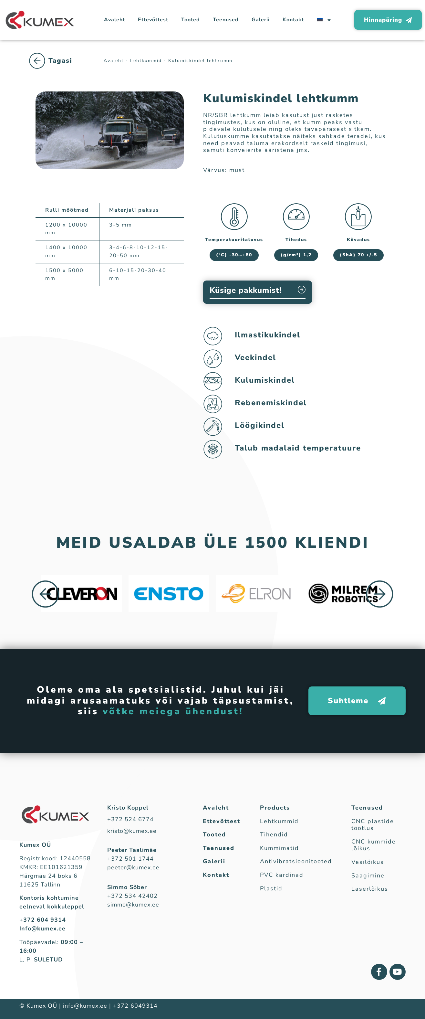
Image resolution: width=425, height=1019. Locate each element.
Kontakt (293, 19)
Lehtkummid (61, 67)
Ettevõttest (153, 19)
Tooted (190, 19)
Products (275, 808)
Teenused (226, 19)
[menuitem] (323, 20)
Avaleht (114, 19)
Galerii (261, 19)
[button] (45, 594)
